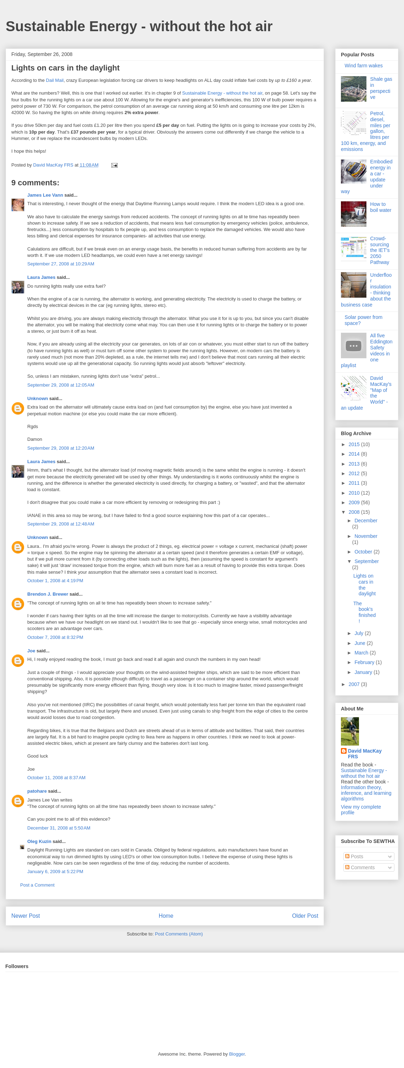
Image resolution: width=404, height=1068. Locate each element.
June (360, 643)
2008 (355, 512)
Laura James (41, 277)
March (362, 653)
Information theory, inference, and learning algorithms (366, 793)
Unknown (37, 398)
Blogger (237, 1054)
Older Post (305, 916)
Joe (31, 650)
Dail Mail (55, 80)
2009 (355, 502)
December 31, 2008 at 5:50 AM (58, 828)
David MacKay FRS (365, 753)
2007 (355, 684)
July (359, 633)
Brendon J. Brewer (47, 594)
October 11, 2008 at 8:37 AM (56, 777)
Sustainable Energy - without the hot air (139, 26)
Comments (360, 867)
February (365, 662)
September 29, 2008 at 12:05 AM (60, 385)
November (365, 536)
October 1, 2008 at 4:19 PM (55, 580)
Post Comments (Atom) (179, 934)
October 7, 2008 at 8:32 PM (55, 637)
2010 (355, 493)
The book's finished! (364, 612)
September (366, 561)
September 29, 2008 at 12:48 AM (60, 524)
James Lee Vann (45, 195)
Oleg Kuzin (39, 841)
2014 (355, 454)
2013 (355, 464)
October (364, 552)
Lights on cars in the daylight (364, 584)
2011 (355, 483)
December (365, 520)
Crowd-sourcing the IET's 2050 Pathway (380, 250)
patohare (37, 791)
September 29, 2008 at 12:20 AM (60, 448)
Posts (354, 856)
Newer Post (25, 916)
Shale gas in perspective (381, 88)
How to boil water (381, 207)
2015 (355, 444)
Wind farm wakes (364, 65)
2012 (355, 473)
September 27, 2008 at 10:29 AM (60, 263)
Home (166, 916)
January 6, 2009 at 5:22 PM (55, 871)
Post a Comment (37, 885)
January (364, 672)
